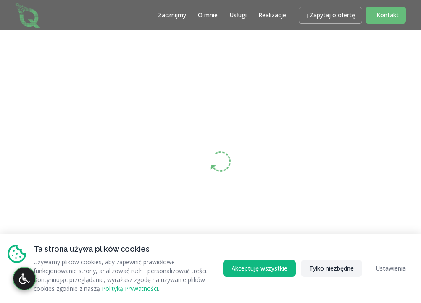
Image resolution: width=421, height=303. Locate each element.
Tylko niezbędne (331, 268)
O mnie (208, 15)
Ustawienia (391, 268)
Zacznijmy (172, 15)
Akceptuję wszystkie (259, 268)
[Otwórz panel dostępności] (24, 278)
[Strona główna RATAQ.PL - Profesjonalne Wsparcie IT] (27, 14)
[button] (330, 15)
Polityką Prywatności (130, 288)
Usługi (238, 15)
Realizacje (272, 15)
